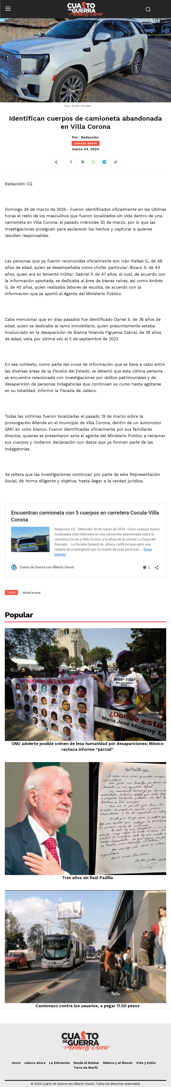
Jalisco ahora (86, 143)
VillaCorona (32, 592)
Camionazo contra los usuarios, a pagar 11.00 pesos (87, 1005)
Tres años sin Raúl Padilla (87, 877)
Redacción (90, 137)
